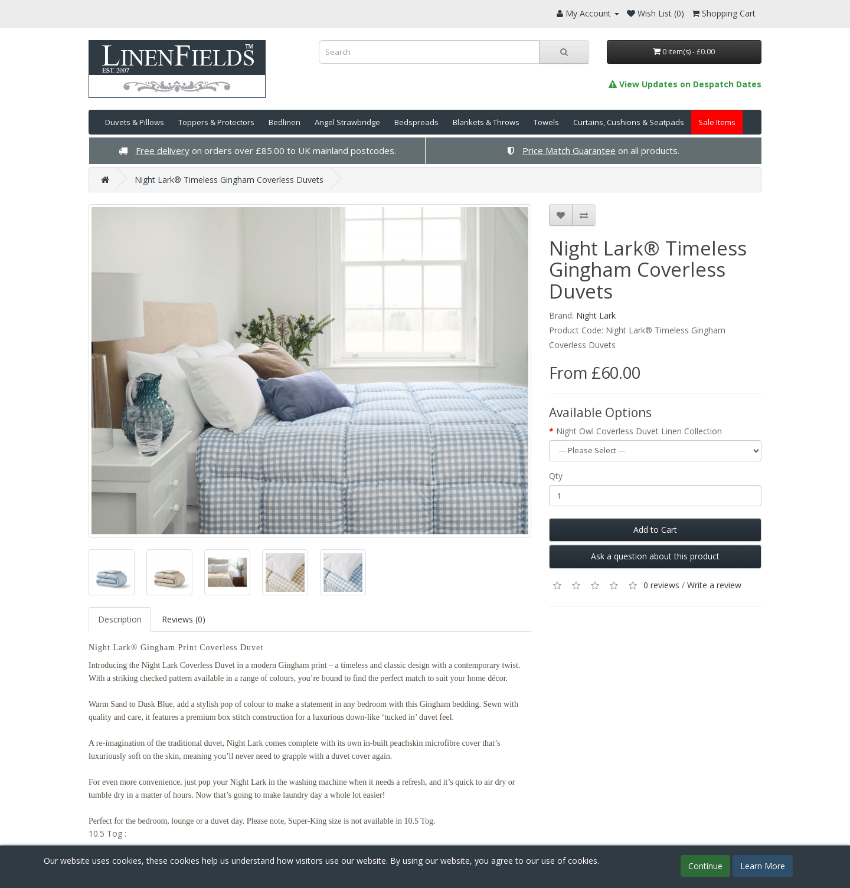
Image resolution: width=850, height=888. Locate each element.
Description (120, 619)
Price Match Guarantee (569, 150)
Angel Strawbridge (347, 122)
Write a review (714, 585)
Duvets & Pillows (134, 122)
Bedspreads (416, 122)
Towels (546, 122)
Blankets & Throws (486, 122)
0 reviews (661, 585)
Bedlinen (284, 122)
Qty (556, 475)
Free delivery (162, 150)
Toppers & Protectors (216, 122)
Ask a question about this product (655, 556)
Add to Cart (655, 529)
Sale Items (716, 122)
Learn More (762, 865)
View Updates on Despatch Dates (685, 84)
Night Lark (596, 315)
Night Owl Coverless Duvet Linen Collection (639, 431)
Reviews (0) (183, 619)
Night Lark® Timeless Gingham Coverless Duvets (229, 179)
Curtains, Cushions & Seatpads (628, 122)
